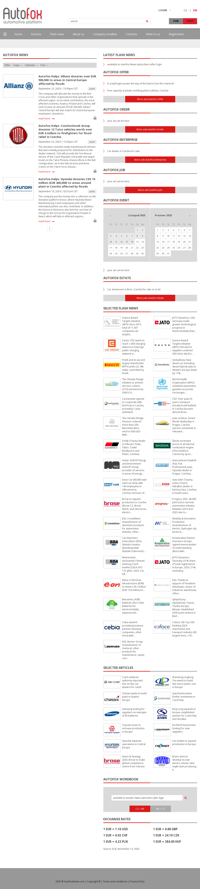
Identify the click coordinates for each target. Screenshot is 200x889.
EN (195, 10)
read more (44, 118)
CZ (185, 10)
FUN (176, 21)
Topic (17, 65)
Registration (176, 34)
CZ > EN (140, 808)
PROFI (190, 21)
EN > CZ (160, 808)
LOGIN (165, 10)
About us (78, 34)
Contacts (131, 34)
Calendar (31, 65)
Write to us (153, 34)
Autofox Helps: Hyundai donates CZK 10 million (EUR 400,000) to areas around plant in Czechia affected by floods (66, 182)
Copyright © (93, 881)
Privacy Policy (137, 881)
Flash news (57, 34)
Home (18, 34)
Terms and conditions (115, 881)
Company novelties (105, 34)
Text (44, 65)
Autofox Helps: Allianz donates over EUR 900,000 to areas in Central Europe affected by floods (67, 80)
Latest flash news (119, 55)
